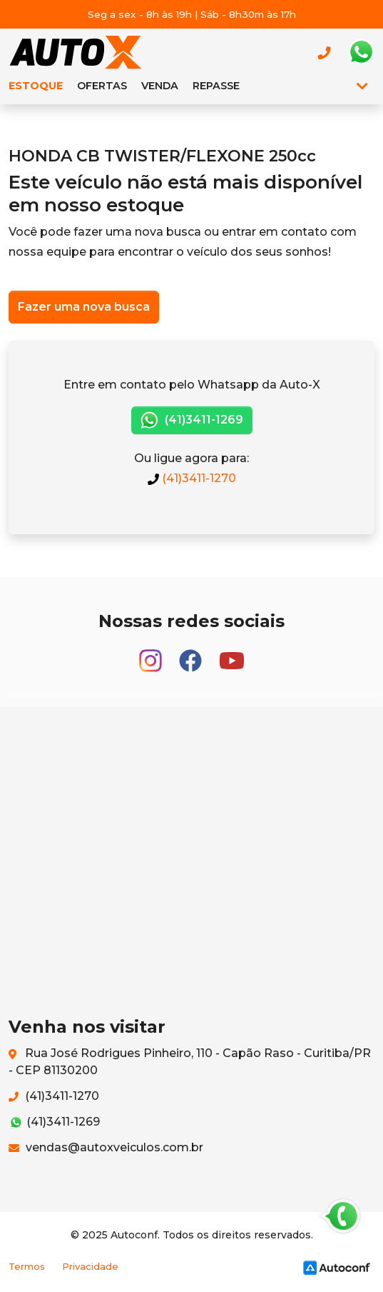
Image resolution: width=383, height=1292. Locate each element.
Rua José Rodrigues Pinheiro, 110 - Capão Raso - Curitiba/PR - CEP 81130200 (190, 1061)
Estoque (36, 85)
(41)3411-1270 (192, 478)
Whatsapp (360, 52)
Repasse (216, 85)
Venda (159, 85)
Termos (27, 1266)
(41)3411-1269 (192, 420)
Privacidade (90, 1266)
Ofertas (102, 85)
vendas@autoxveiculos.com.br (106, 1147)
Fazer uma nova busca (84, 307)
